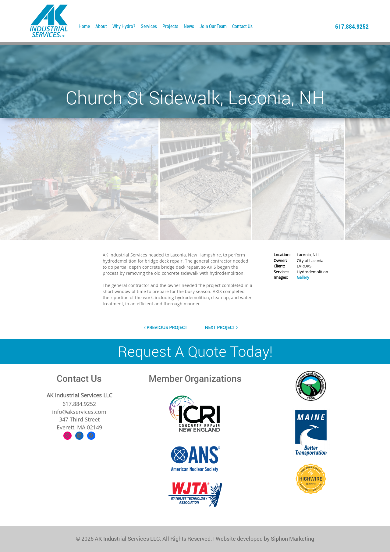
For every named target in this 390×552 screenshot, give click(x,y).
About (101, 26)
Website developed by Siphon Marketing (265, 538)
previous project (165, 327)
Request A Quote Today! (195, 351)
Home (84, 26)
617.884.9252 (352, 26)
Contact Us (242, 26)
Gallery (303, 277)
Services (149, 26)
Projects (170, 26)
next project (221, 327)
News (189, 26)
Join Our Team (213, 26)
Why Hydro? (123, 26)
